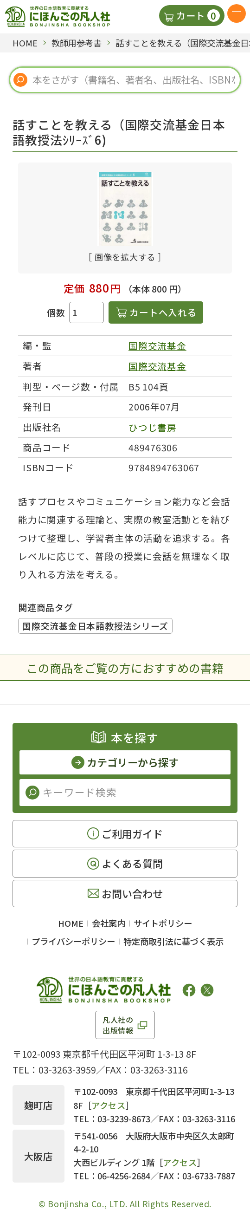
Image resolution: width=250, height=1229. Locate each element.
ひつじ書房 (152, 427)
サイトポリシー (163, 923)
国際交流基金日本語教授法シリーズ (95, 625)
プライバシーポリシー (73, 941)
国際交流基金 (157, 345)
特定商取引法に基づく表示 (173, 941)
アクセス (108, 1105)
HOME (70, 923)
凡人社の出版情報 (118, 1024)
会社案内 (108, 923)
